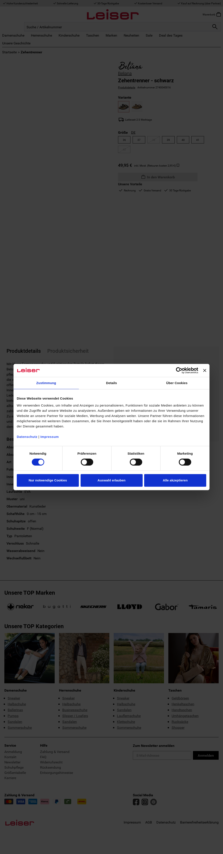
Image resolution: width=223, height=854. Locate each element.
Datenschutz (27, 437)
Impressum (49, 437)
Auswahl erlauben (111, 480)
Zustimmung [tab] (46, 383)
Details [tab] (111, 383)
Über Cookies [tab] (177, 383)
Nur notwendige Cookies (48, 480)
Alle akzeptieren (175, 480)
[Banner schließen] (204, 370)
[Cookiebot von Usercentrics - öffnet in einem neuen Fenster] (179, 370)
